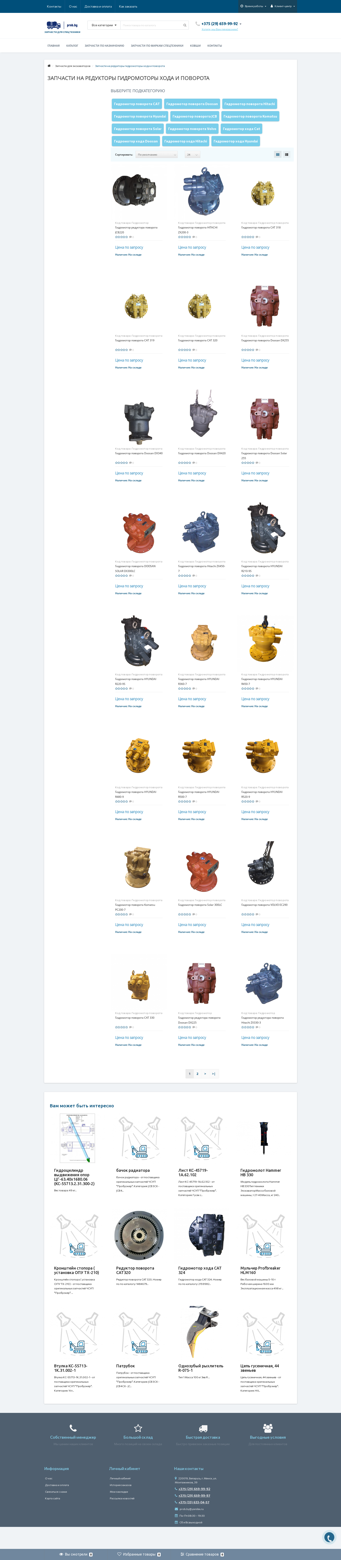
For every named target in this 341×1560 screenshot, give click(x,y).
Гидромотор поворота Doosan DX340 (139, 462)
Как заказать (107, 6)
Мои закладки (119, 1513)
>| (214, 1082)
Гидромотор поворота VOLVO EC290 (264, 914)
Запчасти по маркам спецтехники (157, 46)
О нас (51, 6)
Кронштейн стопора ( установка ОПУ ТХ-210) (76, 1283)
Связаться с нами (56, 1513)
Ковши (195, 46)
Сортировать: (124, 163)
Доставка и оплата (76, 6)
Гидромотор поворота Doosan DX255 (265, 349)
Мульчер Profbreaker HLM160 (260, 1283)
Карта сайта (52, 1520)
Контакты (131, 6)
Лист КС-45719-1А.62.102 (193, 1181)
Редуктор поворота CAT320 (135, 1283)
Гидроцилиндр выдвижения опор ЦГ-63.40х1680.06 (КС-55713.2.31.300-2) (74, 1185)
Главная (53, 46)
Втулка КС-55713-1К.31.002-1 (70, 1385)
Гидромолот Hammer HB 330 (260, 1181)
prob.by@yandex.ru (189, 1531)
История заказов (121, 1507)
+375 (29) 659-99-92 (192, 1511)
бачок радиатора (133, 1179)
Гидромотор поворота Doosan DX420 (202, 462)
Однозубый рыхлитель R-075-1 (200, 1385)
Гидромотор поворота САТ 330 (134, 1026)
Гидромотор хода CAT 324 (200, 1283)
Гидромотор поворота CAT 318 (261, 236)
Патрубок (125, 1383)
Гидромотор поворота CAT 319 (134, 349)
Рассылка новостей (122, 1520)
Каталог (72, 46)
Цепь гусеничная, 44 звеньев (259, 1385)
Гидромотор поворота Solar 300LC (200, 914)
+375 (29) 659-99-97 (192, 1518)
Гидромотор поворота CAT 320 (197, 349)
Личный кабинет (120, 1500)
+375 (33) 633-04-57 (192, 1524)
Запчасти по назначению (104, 46)
